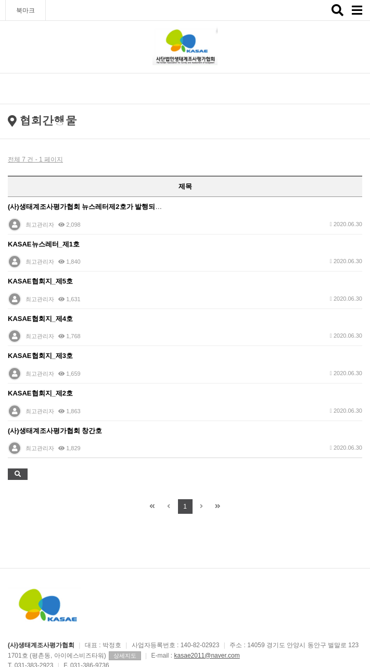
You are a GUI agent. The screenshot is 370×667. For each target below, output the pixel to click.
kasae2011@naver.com (207, 655)
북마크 (25, 10)
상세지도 (124, 655)
